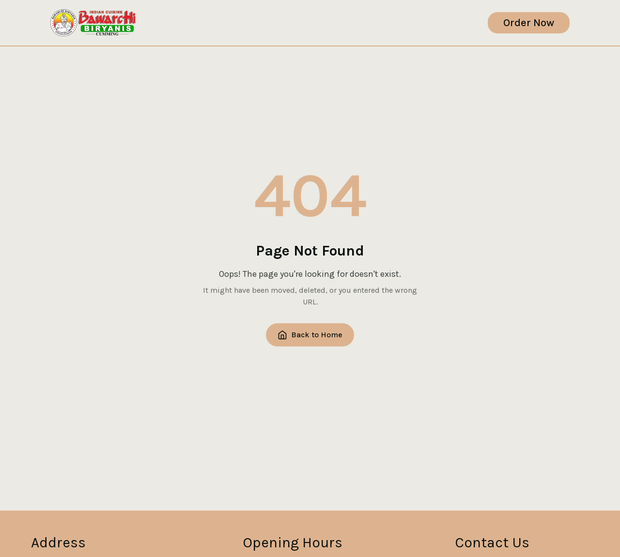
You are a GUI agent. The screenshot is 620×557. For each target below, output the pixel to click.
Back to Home (310, 335)
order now (528, 22)
